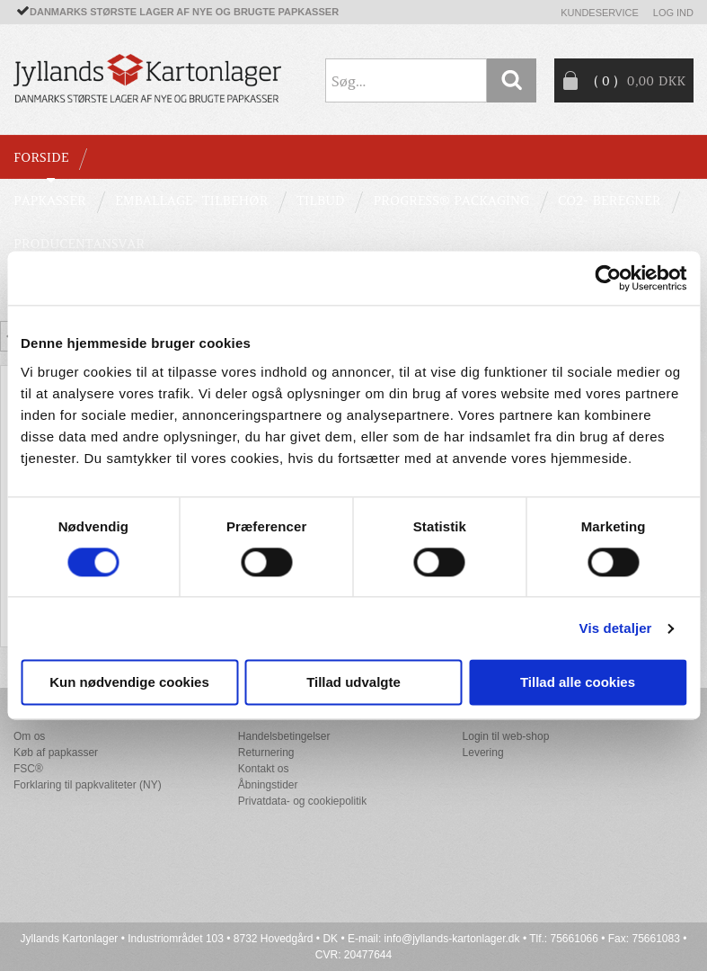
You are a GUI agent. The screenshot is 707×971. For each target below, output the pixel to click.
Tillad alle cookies (577, 682)
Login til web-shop (506, 736)
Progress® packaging (451, 200)
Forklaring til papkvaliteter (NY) (87, 785)
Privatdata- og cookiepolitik (302, 801)
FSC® (28, 768)
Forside (40, 157)
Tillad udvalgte (353, 682)
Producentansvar (79, 244)
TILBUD (320, 200)
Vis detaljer (615, 628)
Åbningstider (268, 785)
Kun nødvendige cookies (129, 682)
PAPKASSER (49, 200)
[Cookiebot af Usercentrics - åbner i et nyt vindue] (607, 277)
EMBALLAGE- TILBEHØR (191, 200)
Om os (29, 736)
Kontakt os (263, 768)
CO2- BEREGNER (609, 200)
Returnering (266, 752)
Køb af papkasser (55, 752)
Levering (483, 752)
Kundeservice (600, 12)
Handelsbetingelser (284, 736)
